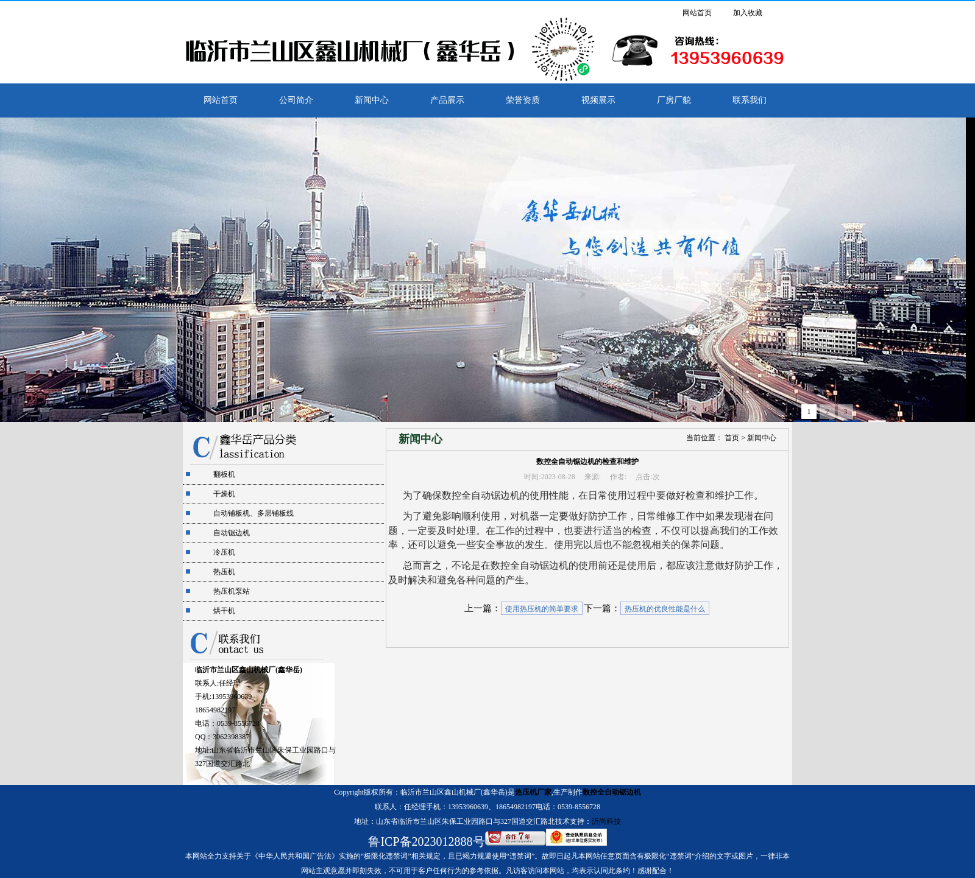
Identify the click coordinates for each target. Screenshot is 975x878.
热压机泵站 (231, 591)
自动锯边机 (231, 533)
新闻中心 (372, 100)
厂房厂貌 (674, 100)
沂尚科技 (606, 821)
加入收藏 (747, 13)
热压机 (224, 571)
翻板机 (224, 474)
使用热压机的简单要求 (541, 609)
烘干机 (224, 610)
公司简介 (296, 100)
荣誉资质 (523, 100)
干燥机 (224, 494)
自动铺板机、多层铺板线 (253, 513)
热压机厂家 (533, 792)
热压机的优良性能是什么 (665, 609)
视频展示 (598, 100)
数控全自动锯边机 (612, 792)
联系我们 (749, 100)
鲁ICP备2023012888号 (426, 841)
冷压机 (224, 552)
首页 (732, 438)
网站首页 (697, 13)
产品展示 (447, 100)
